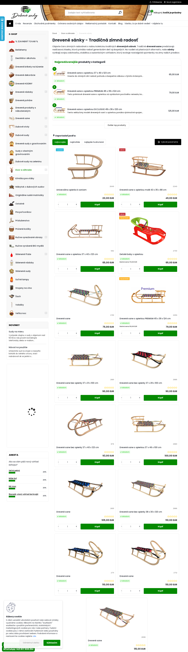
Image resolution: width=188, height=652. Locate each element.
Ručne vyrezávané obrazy (25, 237)
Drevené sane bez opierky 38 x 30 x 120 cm (165, 332)
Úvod (54, 33)
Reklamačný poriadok (96, 23)
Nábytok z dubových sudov (26, 187)
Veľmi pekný (14, 470)
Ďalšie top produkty (117, 125)
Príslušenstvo (19, 220)
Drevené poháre (20, 100)
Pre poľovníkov (20, 212)
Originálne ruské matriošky (26, 195)
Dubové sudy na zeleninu (25, 161)
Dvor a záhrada (20, 170)
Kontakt (112, 23)
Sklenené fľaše (20, 254)
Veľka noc (17, 313)
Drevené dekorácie (22, 75)
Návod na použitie (18, 347)
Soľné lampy (19, 279)
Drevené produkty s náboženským (22, 109)
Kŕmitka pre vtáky (21, 178)
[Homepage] (10, 24)
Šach (15, 296)
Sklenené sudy (20, 271)
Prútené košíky (20, 229)
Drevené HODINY (20, 83)
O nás (18, 23)
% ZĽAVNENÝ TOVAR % (23, 41)
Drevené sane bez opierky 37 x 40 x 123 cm (68, 332)
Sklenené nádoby (21, 262)
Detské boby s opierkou (163, 191)
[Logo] (25, 12)
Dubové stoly (19, 127)
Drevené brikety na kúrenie (26, 66)
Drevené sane (19, 118)
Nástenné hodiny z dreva (35, 428)
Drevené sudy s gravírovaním (27, 143)
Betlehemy (18, 50)
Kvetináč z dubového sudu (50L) (33, 403)
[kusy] (60, 210)
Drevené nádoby (21, 92)
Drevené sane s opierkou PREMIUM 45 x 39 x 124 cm (100, 261)
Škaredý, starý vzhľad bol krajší (23, 494)
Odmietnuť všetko (31, 643)
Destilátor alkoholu (22, 58)
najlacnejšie (60, 142)
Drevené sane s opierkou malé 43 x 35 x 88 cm (99, 191)
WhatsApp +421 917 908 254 (18, 649)
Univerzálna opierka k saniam (66, 191)
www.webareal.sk (104, 649)
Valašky (16, 305)
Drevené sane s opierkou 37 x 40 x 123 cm (132, 191)
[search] (120, 12)
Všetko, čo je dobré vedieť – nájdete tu (144, 23)
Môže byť (13, 478)
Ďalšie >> (124, 430)
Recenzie (27, 23)
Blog (120, 23)
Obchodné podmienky (45, 23)
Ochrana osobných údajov (70, 23)
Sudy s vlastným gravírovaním (21, 152)
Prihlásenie (157, 2)
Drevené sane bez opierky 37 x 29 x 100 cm (165, 261)
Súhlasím (52, 642)
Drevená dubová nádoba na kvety (32, 377)
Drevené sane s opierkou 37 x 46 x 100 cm (99, 332)
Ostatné (16, 203)
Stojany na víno (20, 288)
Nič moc (12, 486)
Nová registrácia (174, 2)
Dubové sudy (19, 135)
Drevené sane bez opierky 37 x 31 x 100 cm (132, 261)
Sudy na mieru (16, 331)
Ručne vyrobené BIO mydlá (26, 246)
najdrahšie (75, 142)
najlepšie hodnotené (94, 142)
